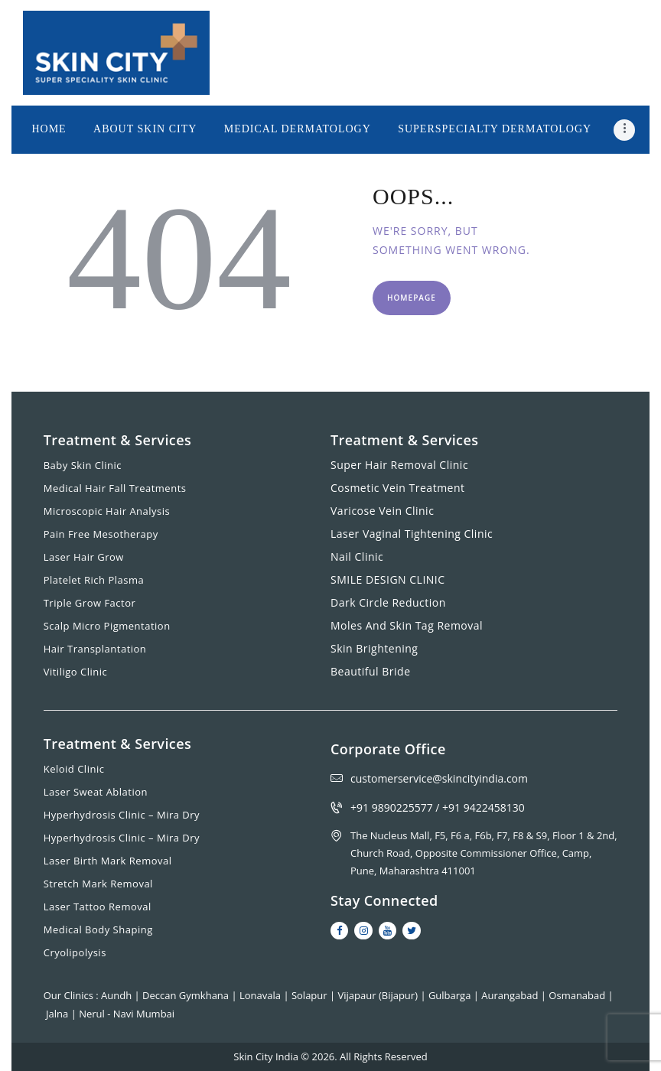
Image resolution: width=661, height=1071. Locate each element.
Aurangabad (511, 995)
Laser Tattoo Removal (97, 906)
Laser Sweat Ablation (96, 792)
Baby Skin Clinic (83, 465)
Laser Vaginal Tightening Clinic (411, 533)
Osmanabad (578, 995)
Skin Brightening (374, 648)
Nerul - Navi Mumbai (126, 1014)
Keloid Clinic (74, 769)
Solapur (310, 995)
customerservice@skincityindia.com (439, 778)
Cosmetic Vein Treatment (397, 487)
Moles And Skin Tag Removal (406, 625)
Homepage (411, 297)
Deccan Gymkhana (186, 995)
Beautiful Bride (370, 671)
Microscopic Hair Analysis (107, 511)
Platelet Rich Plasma (94, 580)
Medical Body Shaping (98, 929)
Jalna (58, 1014)
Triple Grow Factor (90, 603)
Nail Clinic (356, 556)
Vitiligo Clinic (76, 672)
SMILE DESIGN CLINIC (387, 579)
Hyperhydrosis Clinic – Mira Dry (122, 815)
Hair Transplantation (95, 649)
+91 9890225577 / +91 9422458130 (437, 807)
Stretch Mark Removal (98, 883)
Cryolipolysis (75, 952)
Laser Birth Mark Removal (108, 861)
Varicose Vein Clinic (382, 510)
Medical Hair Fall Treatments (115, 488)
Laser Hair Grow (84, 557)
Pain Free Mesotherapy (101, 534)
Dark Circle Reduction (388, 602)
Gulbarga (451, 995)
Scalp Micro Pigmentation (107, 626)
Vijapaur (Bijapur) (379, 995)
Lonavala (261, 995)
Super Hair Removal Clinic (399, 464)
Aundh (117, 995)
